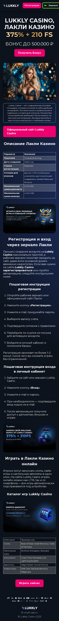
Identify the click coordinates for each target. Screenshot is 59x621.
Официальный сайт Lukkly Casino (25, 131)
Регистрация (32, 5)
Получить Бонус (29, 52)
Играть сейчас (29, 583)
